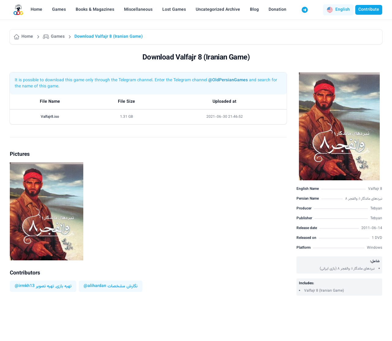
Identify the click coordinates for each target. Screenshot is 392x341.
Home (36, 9)
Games (59, 9)
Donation (277, 9)
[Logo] (18, 10)
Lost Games (174, 9)
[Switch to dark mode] (316, 10)
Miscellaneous (138, 9)
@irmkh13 (25, 286)
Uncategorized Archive (218, 9)
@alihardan (95, 286)
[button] (338, 9)
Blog (254, 9)
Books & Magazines (95, 9)
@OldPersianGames (228, 80)
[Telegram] (305, 10)
